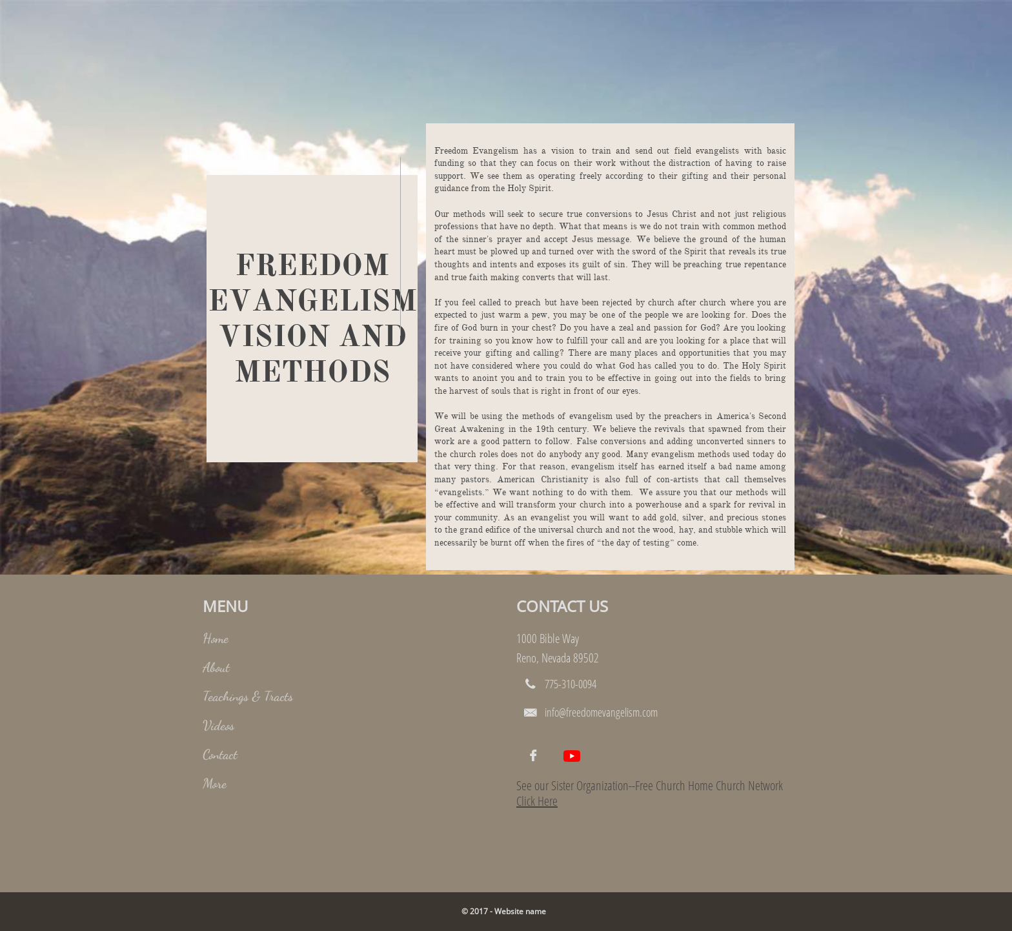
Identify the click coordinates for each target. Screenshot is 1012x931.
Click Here (537, 801)
